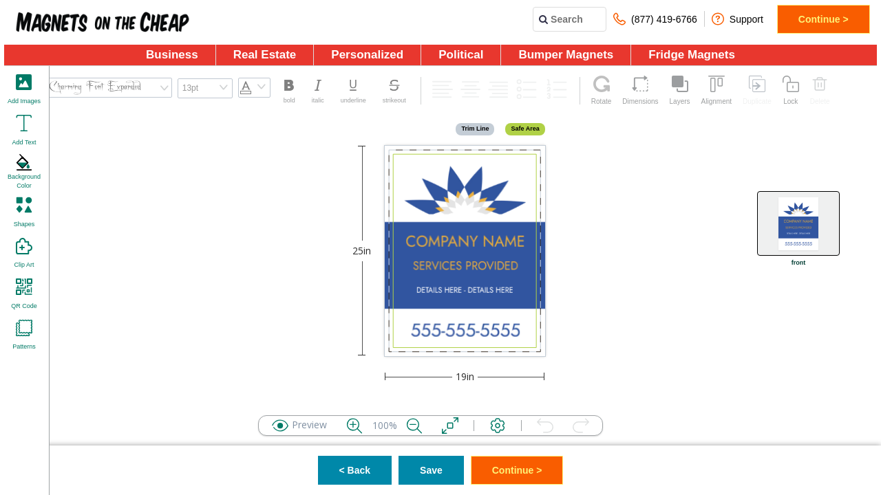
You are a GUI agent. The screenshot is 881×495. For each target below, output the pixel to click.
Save (431, 470)
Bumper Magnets (565, 54)
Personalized (367, 54)
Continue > (823, 19)
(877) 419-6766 (655, 19)
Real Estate (265, 54)
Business (172, 54)
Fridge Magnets (691, 54)
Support (737, 19)
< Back (355, 470)
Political (460, 54)
